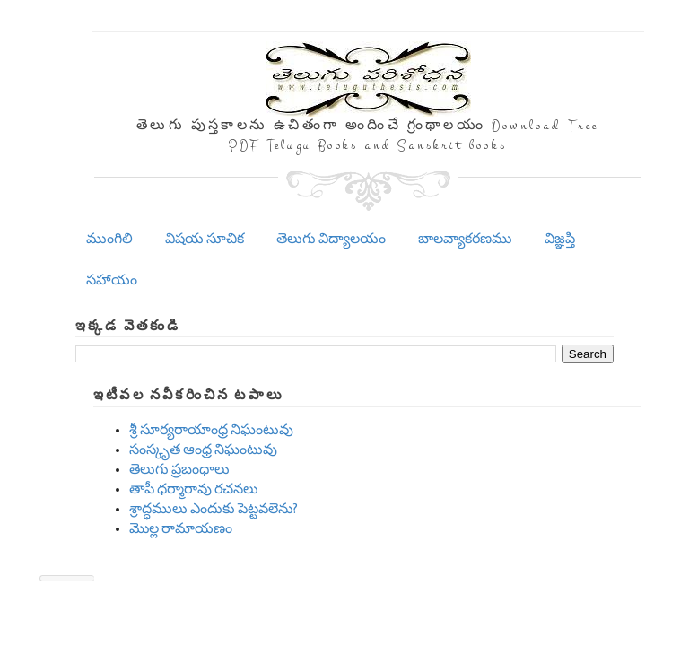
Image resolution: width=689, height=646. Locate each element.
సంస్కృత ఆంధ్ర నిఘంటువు (203, 450)
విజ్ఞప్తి (560, 239)
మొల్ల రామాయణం (180, 529)
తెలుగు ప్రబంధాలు (179, 469)
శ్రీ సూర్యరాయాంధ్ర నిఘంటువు (211, 430)
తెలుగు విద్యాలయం (331, 239)
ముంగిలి (109, 239)
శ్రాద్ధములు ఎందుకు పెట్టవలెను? (213, 509)
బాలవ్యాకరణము (465, 239)
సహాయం (111, 280)
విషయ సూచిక (204, 239)
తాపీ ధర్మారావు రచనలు (193, 489)
